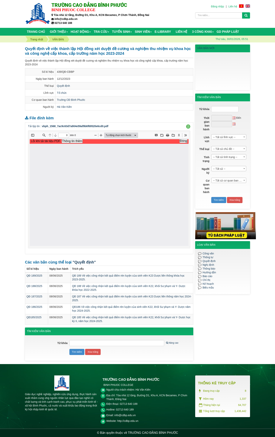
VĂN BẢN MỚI (205, 48)
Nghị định (208, 264)
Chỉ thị (206, 279)
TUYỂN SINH (121, 31)
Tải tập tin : (68, 126)
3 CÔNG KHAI (202, 31)
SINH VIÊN (142, 31)
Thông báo (209, 268)
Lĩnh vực (206, 139)
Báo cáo (207, 276)
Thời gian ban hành (206, 123)
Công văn (208, 253)
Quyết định (63, 85)
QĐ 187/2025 (34, 296)
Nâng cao (172, 343)
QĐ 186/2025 (34, 306)
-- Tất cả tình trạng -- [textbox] (225, 157)
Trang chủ (36, 31)
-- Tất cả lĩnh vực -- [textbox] (224, 137)
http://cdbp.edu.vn (127, 420)
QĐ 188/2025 (34, 286)
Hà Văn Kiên (64, 106)
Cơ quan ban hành (206, 186)
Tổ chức (62, 92)
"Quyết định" (84, 262)
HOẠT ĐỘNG (80, 31)
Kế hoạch (208, 283)
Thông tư (208, 257)
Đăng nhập (217, 6)
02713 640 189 (125, 409)
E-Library (163, 31)
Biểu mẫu (208, 287)
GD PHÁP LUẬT (228, 31)
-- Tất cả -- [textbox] (219, 168)
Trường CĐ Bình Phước (71, 99)
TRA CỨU (100, 31)
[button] (188, 126)
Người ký (205, 170)
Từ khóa (62, 343)
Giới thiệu (58, 31)
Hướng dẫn (209, 272)
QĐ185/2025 (33, 317)
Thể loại (204, 149)
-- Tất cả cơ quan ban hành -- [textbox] (229, 180)
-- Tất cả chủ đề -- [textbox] (223, 148)
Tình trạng (206, 159)
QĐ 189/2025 (34, 275)
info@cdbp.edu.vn (125, 415)
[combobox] (228, 137)
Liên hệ (232, 6)
